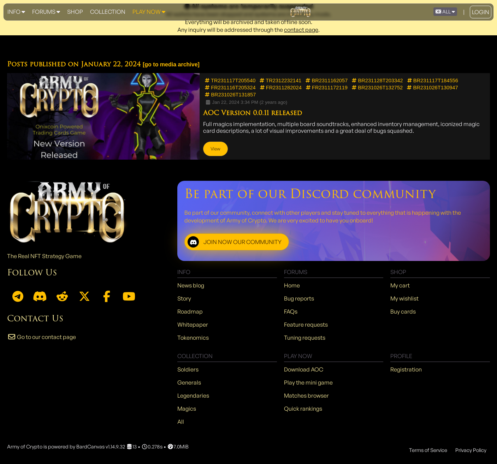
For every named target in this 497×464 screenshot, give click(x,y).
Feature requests (306, 324)
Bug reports (299, 298)
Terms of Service (428, 450)
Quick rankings (303, 408)
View (215, 148)
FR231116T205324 (230, 87)
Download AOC (303, 369)
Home (292, 285)
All (180, 421)
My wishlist (404, 298)
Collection (107, 11)
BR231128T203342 (377, 80)
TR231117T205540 (230, 80)
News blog (190, 285)
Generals (189, 382)
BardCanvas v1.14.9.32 (100, 446)
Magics (186, 408)
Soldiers (188, 369)
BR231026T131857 (230, 94)
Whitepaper (192, 324)
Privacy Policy (470, 450)
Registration (406, 369)
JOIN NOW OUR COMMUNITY (235, 242)
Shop (75, 11)
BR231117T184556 (432, 80)
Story (184, 298)
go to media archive (170, 64)
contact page (301, 29)
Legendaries (193, 395)
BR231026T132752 (377, 87)
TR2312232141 (280, 80)
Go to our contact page (41, 336)
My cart (400, 285)
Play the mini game (308, 382)
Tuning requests (304, 337)
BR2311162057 (327, 80)
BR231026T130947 (432, 87)
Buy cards (403, 311)
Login (480, 12)
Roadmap (190, 311)
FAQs (290, 311)
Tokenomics (193, 337)
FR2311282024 (281, 87)
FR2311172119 (327, 87)
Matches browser (306, 395)
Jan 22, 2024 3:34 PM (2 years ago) (246, 102)
